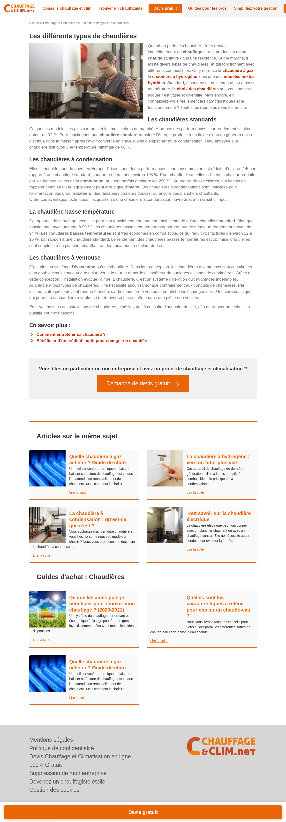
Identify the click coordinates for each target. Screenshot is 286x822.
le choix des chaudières (195, 89)
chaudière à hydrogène (174, 76)
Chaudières (69, 23)
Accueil (34, 23)
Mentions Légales (51, 740)
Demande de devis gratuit (138, 383)
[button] (67, 8)
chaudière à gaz (238, 70)
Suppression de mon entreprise (68, 773)
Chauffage (50, 23)
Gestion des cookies (54, 790)
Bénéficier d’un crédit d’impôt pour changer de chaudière (93, 340)
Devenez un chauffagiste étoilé (67, 781)
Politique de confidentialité (61, 748)
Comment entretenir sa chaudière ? (71, 334)
